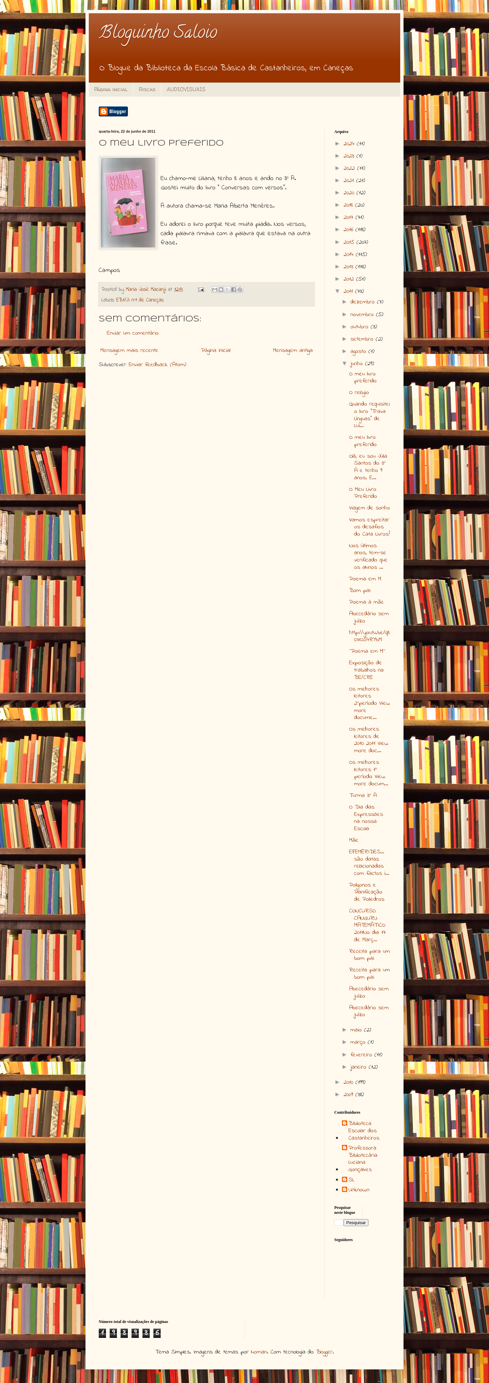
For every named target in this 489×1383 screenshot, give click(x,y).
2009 (349, 1094)
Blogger (324, 1352)
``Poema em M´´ (367, 651)
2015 (350, 242)
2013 (349, 267)
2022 (350, 168)
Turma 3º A (363, 795)
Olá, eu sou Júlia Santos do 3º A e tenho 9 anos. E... (368, 467)
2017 (349, 217)
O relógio (359, 392)
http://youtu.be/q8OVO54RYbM (369, 636)
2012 (350, 279)
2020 (350, 193)
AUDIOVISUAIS (186, 89)
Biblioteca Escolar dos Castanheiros (364, 1131)
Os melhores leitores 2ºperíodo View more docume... (369, 703)
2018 (349, 205)
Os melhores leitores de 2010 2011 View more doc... (368, 740)
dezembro (364, 302)
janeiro (360, 1067)
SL (351, 1180)
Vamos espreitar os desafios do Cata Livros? (369, 527)
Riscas (147, 89)
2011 (349, 291)
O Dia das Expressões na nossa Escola (366, 818)
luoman (259, 1352)
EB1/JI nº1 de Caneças (140, 300)
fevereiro (362, 1055)
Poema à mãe (366, 602)
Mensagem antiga (293, 350)
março (359, 1042)
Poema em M (365, 579)
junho (358, 364)
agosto (359, 351)
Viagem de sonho (369, 508)
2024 (350, 144)
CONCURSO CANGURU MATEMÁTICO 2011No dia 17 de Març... (367, 925)
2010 (349, 1082)
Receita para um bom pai (369, 955)
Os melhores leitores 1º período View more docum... (368, 773)
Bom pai (359, 590)
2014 (350, 254)
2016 (349, 230)
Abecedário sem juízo (369, 618)
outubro (361, 327)
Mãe (353, 840)
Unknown (359, 1190)
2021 (350, 180)
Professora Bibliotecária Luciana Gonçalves (363, 1159)
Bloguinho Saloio (158, 34)
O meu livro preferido (363, 378)
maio (357, 1030)
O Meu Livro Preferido (363, 493)
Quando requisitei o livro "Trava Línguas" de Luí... (369, 415)
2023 (350, 156)
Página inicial (111, 89)
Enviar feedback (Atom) (157, 365)
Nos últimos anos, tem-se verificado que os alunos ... (368, 557)
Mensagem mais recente (129, 350)
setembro (363, 339)
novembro (363, 314)
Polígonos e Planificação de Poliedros (366, 892)
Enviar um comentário (133, 333)
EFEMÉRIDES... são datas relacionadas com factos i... (369, 863)
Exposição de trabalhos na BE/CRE (366, 670)
